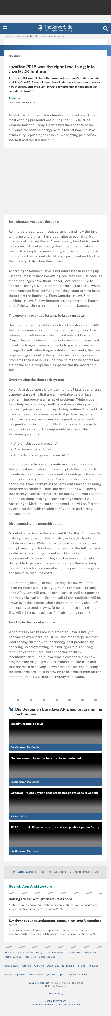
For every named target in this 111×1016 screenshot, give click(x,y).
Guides (8, 974)
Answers (39, 965)
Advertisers (89, 952)
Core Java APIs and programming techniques (40, 36)
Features (93, 965)
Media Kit (30, 957)
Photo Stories (35, 974)
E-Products (68, 965)
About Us (9, 952)
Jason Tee (15, 98)
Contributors (11, 965)
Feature (15, 56)
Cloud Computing (86, 872)
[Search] (105, 28)
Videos (83, 974)
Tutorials (71, 974)
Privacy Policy (55, 993)
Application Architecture (27, 872)
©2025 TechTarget (38, 982)
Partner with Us (12, 957)
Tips (60, 974)
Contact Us (74, 952)
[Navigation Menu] (5, 28)
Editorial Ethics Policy (30, 952)
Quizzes (50, 974)
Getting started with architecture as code (40, 899)
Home (7, 36)
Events (81, 965)
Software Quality (59, 872)
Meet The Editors (55, 952)
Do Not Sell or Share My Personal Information (55, 1004)
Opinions (20, 974)
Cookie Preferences (55, 1001)
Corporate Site (47, 957)
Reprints (26, 965)
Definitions (53, 965)
